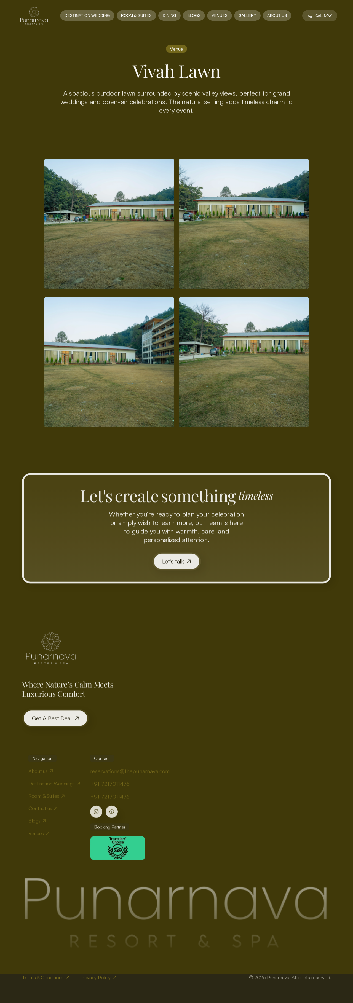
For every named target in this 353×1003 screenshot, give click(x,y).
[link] (34, 16)
